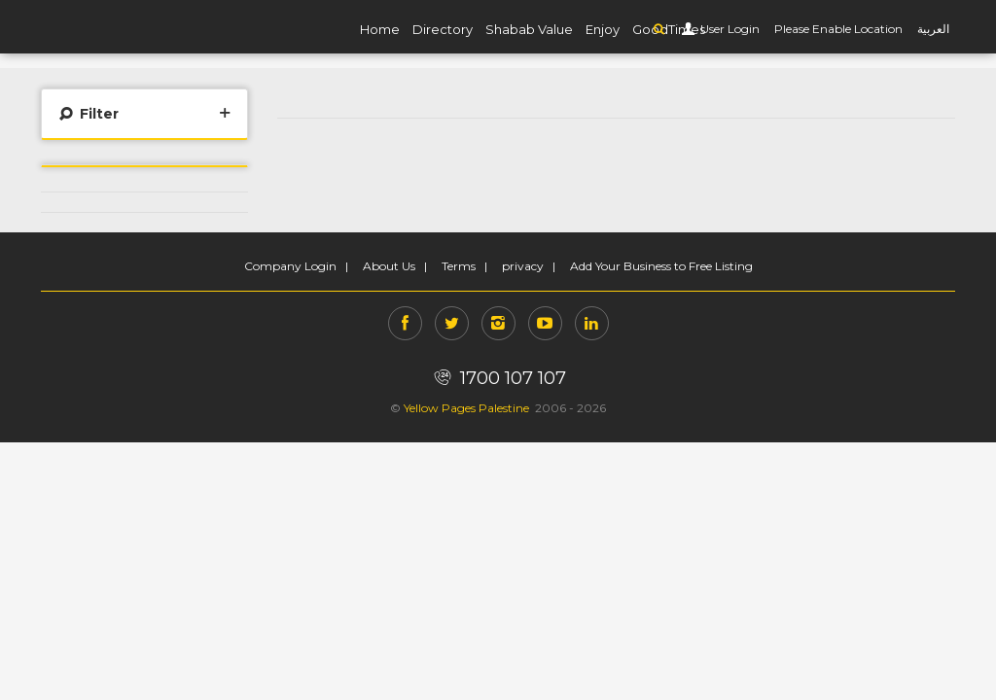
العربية (933, 28)
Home (380, 29)
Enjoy (603, 29)
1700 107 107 (497, 378)
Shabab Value (529, 29)
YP (118, 26)
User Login (728, 28)
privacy (523, 266)
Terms (459, 266)
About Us (389, 266)
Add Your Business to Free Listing (661, 266)
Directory (442, 29)
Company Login (290, 266)
